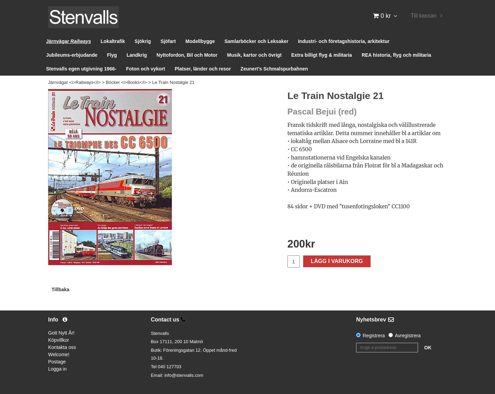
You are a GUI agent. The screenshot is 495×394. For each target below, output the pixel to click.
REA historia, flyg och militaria (396, 55)
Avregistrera (408, 335)
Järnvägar (68, 41)
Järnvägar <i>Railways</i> (74, 82)
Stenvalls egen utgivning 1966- (81, 69)
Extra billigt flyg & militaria (321, 55)
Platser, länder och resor (203, 69)
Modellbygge (200, 41)
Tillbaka (60, 289)
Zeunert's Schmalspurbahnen (274, 69)
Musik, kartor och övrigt (254, 55)
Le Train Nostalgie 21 (173, 82)
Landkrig (136, 55)
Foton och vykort (145, 69)
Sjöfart (168, 41)
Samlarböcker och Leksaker (256, 41)
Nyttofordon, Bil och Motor (186, 55)
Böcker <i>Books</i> (126, 82)
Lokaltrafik (113, 41)
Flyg (112, 55)
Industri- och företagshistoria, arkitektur (343, 41)
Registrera (374, 335)
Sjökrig (143, 41)
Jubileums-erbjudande (71, 55)
